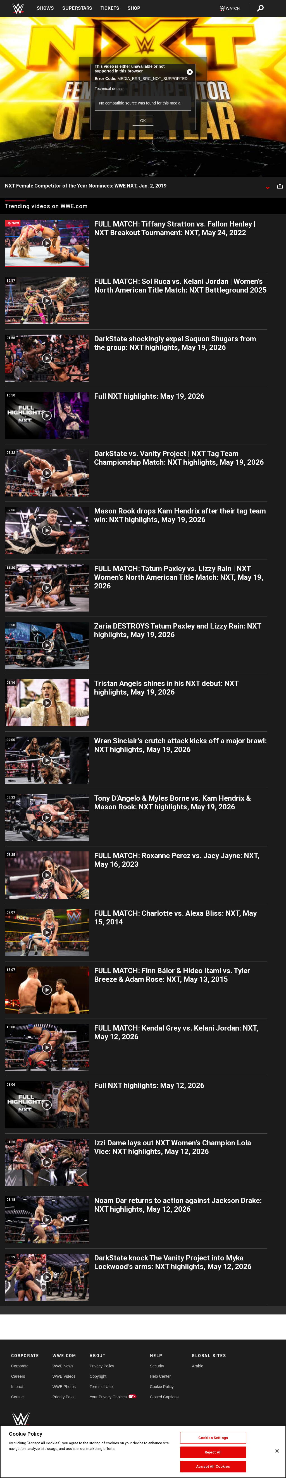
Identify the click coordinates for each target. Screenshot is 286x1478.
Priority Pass (64, 1397)
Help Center (160, 1376)
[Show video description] (267, 186)
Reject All (213, 1452)
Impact (17, 1386)
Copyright (98, 1376)
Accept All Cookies (213, 1466)
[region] (143, 1451)
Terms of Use (101, 1386)
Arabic (197, 1366)
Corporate (19, 1366)
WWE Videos (64, 1376)
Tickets (110, 8)
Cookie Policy (162, 1386)
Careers (18, 1376)
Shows (45, 8)
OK (143, 120)
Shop (134, 8)
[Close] (277, 1451)
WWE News (63, 1366)
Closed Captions (164, 1397)
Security (157, 1366)
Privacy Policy (102, 1366)
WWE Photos (64, 1386)
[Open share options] (280, 186)
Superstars (77, 8)
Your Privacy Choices (108, 1397)
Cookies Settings (213, 1438)
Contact (18, 1397)
